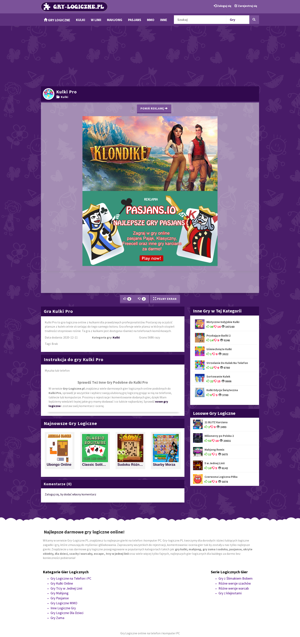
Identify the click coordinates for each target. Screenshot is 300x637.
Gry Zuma (57, 618)
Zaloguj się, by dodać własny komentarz (70, 494)
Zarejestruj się (246, 6)
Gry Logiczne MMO (64, 603)
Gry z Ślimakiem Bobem (235, 578)
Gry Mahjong (59, 593)
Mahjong (114, 20)
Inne (163, 20)
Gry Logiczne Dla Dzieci (67, 613)
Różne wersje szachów (234, 583)
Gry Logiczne (57, 20)
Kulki (80, 20)
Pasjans (134, 20)
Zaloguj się (222, 6)
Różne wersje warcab (233, 588)
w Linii (96, 20)
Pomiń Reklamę (154, 108)
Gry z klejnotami (230, 593)
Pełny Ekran (165, 299)
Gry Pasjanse (60, 598)
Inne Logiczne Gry (63, 608)
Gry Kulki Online (62, 583)
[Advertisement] (150, 55)
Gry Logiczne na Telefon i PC (71, 578)
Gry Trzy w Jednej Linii (66, 588)
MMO (150, 20)
